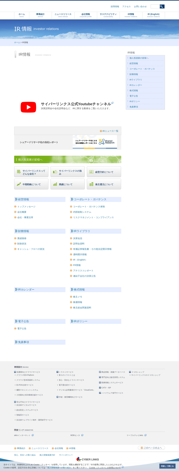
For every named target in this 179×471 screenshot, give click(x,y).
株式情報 (79, 289)
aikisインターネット (22, 435)
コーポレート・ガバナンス (90, 199)
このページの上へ (151, 448)
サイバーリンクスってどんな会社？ (34, 172)
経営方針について (104, 172)
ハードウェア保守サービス (112, 393)
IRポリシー (80, 321)
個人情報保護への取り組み (59, 467)
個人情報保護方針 (47, 455)
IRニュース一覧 (110, 131)
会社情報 (86, 15)
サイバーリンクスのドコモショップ (145, 375)
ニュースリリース (63, 15)
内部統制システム (82, 212)
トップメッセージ (26, 206)
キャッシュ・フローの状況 (30, 249)
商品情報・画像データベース (113, 372)
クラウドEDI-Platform (25, 375)
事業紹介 (40, 15)
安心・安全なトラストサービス (71, 380)
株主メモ (77, 296)
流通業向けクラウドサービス (28, 372)
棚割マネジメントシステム (27, 390)
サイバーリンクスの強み (70, 172)
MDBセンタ (75, 435)
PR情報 (77, 265)
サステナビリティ (108, 15)
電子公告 (23, 321)
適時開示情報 (80, 254)
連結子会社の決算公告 (84, 276)
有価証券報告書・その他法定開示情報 (92, 249)
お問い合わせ (140, 6)
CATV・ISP (106, 388)
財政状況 (21, 243)
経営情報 (23, 199)
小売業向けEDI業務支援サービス (29, 395)
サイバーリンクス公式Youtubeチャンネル (76, 104)
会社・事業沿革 (25, 217)
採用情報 (115, 6)
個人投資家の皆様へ (139, 58)
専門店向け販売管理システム (113, 377)
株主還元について (104, 184)
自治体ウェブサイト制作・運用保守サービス (34, 420)
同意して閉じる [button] (167, 466)
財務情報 (23, 231)
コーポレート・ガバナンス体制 (89, 206)
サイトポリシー (66, 455)
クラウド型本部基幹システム (28, 380)
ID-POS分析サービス (24, 385)
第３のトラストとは (67, 375)
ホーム (22, 15)
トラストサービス (66, 372)
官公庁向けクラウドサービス (28, 402)
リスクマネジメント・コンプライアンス (93, 217)
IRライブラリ (82, 231)
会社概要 (21, 212)
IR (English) (153, 15)
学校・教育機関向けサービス (70, 397)
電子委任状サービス (67, 385)
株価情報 (77, 302)
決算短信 (77, 238)
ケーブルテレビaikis (135, 435)
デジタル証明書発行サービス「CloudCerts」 (77, 390)
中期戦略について (32, 184)
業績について (66, 184)
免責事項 (23, 342)
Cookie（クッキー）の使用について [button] (105, 467)
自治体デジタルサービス (26, 405)
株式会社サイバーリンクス (46, 6)
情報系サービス (22, 415)
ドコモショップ (137, 372)
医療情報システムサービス (112, 383)
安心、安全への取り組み (25, 455)
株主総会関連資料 (82, 307)
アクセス (126, 6)
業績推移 (21, 238)
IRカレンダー (26, 289)
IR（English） (80, 259)
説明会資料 (78, 243)
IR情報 (131, 15)
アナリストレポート (83, 270)
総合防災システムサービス (27, 410)
